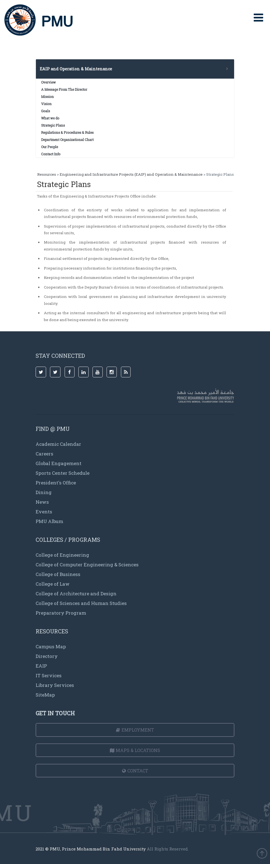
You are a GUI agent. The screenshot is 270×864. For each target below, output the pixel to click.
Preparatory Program (61, 613)
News (42, 502)
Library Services (55, 685)
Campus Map (51, 646)
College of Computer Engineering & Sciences (87, 564)
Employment (135, 730)
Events (44, 511)
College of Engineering (62, 555)
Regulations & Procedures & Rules (67, 132)
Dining (44, 492)
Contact (135, 771)
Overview (48, 82)
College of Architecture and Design (76, 593)
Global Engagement (58, 463)
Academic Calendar (58, 444)
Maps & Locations (135, 750)
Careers (44, 453)
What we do (50, 118)
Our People (49, 147)
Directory (47, 656)
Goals (45, 111)
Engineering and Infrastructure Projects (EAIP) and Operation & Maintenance (131, 174)
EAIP (41, 666)
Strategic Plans (53, 125)
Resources (46, 174)
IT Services (49, 675)
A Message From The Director (64, 89)
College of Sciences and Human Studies (81, 603)
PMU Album (49, 521)
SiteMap (45, 695)
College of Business (58, 574)
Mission (47, 96)
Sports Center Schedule (62, 473)
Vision (46, 104)
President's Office (56, 482)
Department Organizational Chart (67, 139)
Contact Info (50, 154)
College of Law (53, 584)
